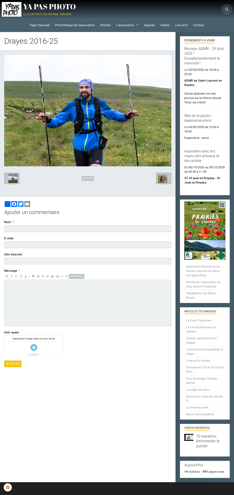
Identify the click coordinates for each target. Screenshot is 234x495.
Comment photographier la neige (204, 352)
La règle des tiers (198, 389)
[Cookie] (8, 487)
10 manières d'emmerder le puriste (208, 441)
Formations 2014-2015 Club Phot (205, 369)
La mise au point (197, 407)
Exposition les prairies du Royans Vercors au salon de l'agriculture (203, 271)
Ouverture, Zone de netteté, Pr (204, 399)
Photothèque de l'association (75, 25)
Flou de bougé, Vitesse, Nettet (201, 381)
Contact (198, 25)
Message (10, 270)
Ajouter (12, 364)
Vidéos (165, 25)
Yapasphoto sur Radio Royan (201, 295)
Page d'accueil (40, 25)
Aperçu (76, 276)
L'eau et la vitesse (198, 360)
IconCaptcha (33, 355)
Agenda (149, 25)
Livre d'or (181, 25)
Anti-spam (11, 332)
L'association (125, 25)
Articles (105, 25)
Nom (7, 222)
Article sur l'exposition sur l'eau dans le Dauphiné (203, 284)
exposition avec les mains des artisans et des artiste (201, 156)
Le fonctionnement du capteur (201, 329)
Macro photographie (200, 414)
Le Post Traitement (199, 320)
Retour (88, 178)
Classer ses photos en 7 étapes (202, 340)
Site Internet (13, 254)
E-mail (8, 238)
